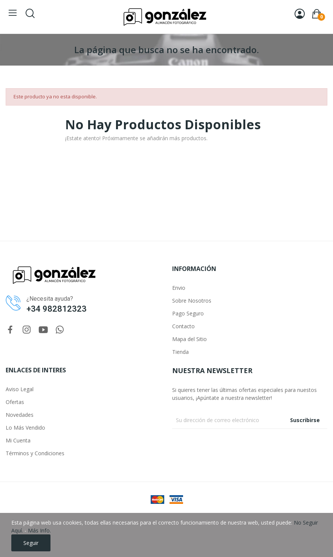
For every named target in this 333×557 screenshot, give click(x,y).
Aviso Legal (20, 389)
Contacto (183, 326)
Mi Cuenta (18, 440)
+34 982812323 (56, 309)
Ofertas (15, 402)
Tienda (180, 351)
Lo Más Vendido (25, 427)
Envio (178, 287)
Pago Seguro (188, 313)
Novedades (20, 414)
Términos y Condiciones (35, 453)
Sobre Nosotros (191, 300)
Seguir (30, 542)
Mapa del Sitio (189, 339)
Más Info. (39, 530)
